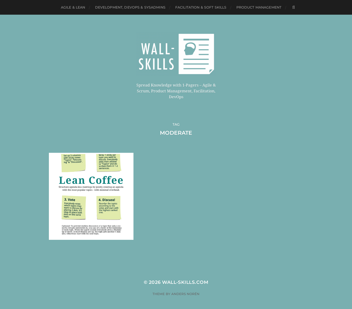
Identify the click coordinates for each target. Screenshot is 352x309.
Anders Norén (185, 288)
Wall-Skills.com (185, 276)
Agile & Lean (73, 7)
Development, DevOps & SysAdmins (130, 7)
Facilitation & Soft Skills (201, 7)
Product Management (259, 7)
